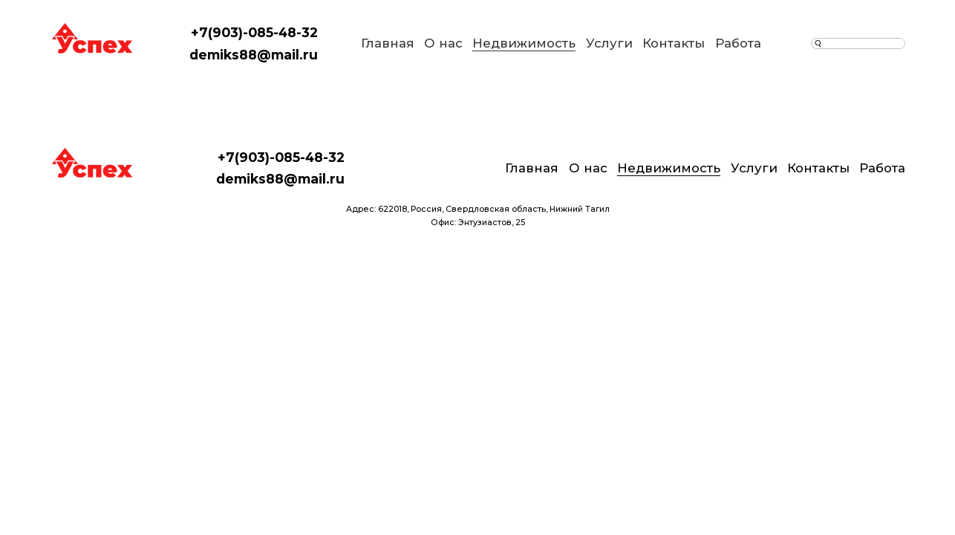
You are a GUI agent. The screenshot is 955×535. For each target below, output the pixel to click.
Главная (387, 43)
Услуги (609, 43)
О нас (443, 43)
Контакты (673, 43)
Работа (738, 43)
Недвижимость (524, 43)
